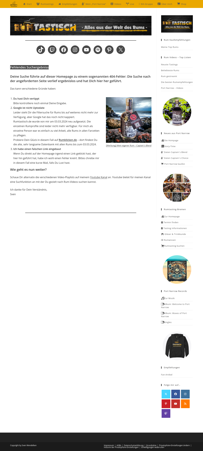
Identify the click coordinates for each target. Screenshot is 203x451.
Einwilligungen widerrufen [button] (152, 447)
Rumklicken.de (68, 140)
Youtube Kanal (98, 177)
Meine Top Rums (170, 47)
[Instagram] (185, 394)
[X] (166, 394)
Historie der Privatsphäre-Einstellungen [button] (121, 447)
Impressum (109, 445)
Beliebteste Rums (170, 70)
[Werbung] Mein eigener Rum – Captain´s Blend (128, 145)
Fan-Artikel (167, 374)
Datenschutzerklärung (134, 445)
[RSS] (185, 403)
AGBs (119, 445)
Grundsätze (151, 445)
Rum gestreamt (169, 76)
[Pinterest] (166, 403)
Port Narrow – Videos (172, 88)
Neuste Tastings (169, 64)
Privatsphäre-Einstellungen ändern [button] (174, 445)
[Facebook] (175, 394)
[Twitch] (166, 413)
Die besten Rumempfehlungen (177, 82)
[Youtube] (175, 403)
